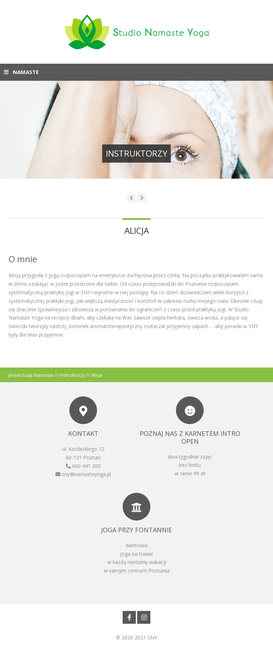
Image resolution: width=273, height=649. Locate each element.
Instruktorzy (72, 375)
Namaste (44, 375)
